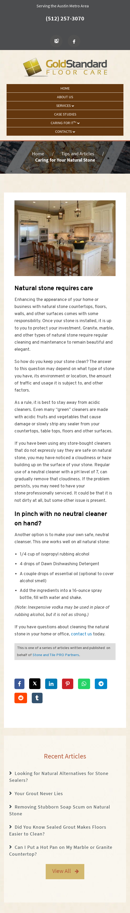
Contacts (65, 131)
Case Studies (65, 114)
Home (65, 88)
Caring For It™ (65, 122)
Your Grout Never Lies (39, 793)
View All (61, 870)
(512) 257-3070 (65, 18)
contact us (81, 634)
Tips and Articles (77, 154)
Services (65, 105)
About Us (65, 97)
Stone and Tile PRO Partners (56, 655)
